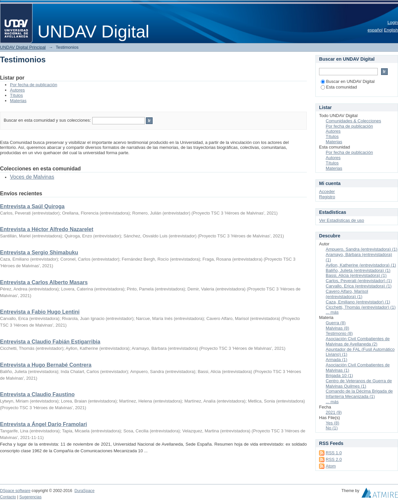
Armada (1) (336, 359)
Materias (18, 100)
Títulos (16, 95)
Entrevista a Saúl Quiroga (32, 206)
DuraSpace (84, 490)
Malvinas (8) (337, 328)
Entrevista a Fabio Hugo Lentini (40, 312)
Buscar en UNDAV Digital (347, 81)
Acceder (327, 191)
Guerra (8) (336, 322)
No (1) (332, 427)
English (391, 30)
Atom (331, 466)
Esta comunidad (339, 87)
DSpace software (15, 490)
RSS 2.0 (334, 459)
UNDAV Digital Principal (23, 47)
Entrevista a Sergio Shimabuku (39, 252)
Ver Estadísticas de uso (341, 220)
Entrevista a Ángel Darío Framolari (43, 424)
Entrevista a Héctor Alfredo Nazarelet (46, 229)
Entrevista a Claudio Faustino (37, 394)
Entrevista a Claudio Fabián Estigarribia (50, 341)
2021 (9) (334, 412)
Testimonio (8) (339, 333)
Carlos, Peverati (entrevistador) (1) (359, 280)
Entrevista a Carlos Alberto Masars (44, 282)
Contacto (8, 497)
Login (392, 22)
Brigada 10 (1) (339, 375)
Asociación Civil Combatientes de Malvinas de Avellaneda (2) (358, 341)
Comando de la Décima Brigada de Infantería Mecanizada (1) (359, 394)
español (375, 30)
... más (332, 312)
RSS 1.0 (334, 452)
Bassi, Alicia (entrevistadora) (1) (356, 275)
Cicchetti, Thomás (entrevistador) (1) (361, 307)
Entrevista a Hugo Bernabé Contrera (46, 365)
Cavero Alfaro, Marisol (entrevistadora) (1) (347, 294)
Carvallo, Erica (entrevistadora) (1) (359, 285)
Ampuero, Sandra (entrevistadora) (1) (361, 249)
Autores (17, 90)
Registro (327, 196)
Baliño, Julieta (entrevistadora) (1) (358, 270)
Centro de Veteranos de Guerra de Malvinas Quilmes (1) (359, 383)
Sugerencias (30, 497)
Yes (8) (332, 422)
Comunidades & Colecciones (353, 120)
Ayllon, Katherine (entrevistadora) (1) (361, 265)
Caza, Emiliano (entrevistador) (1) (358, 301)
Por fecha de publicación (33, 84)
